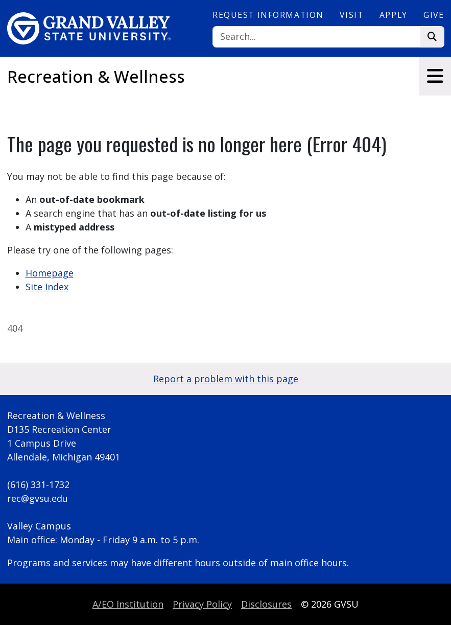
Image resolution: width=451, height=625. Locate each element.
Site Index (47, 287)
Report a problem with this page (225, 379)
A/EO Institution (127, 604)
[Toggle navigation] (435, 76)
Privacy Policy (202, 604)
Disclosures (266, 604)
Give (433, 14)
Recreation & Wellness (96, 76)
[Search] (316, 37)
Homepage (50, 273)
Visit (351, 14)
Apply (393, 14)
